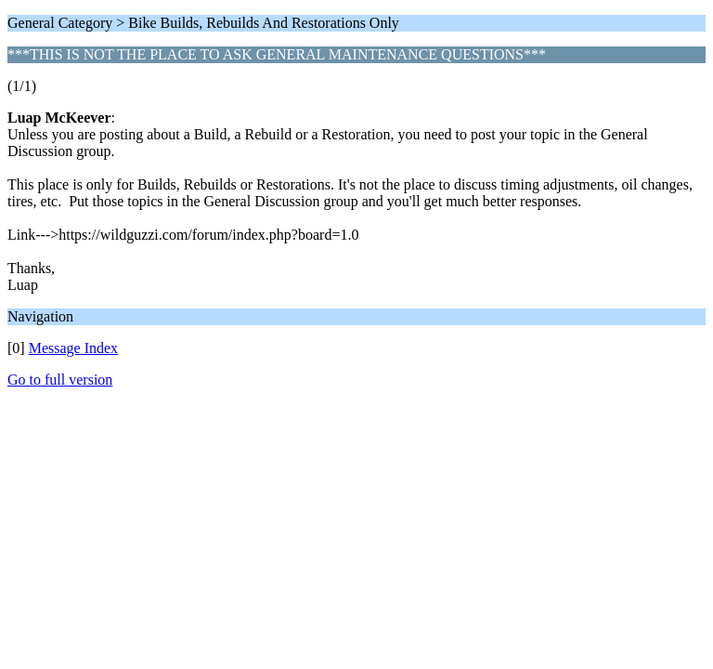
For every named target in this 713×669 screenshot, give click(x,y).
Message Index (73, 348)
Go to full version (59, 379)
